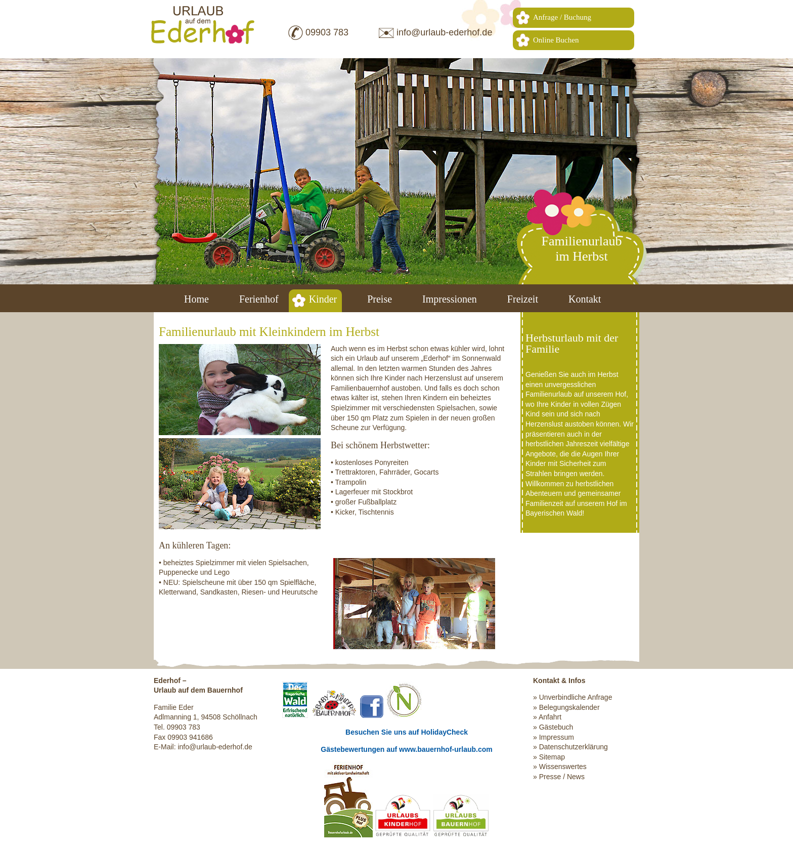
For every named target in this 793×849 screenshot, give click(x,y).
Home (196, 299)
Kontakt (584, 299)
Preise (379, 299)
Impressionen (449, 299)
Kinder (323, 299)
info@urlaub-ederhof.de (444, 32)
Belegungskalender (569, 707)
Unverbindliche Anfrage (575, 697)
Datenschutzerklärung (573, 747)
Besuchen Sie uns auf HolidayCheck (406, 732)
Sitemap (552, 757)
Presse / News (562, 777)
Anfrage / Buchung (562, 17)
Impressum (556, 737)
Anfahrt (550, 717)
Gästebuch (556, 727)
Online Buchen (556, 40)
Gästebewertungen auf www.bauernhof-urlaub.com (406, 749)
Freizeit (522, 299)
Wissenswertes (563, 766)
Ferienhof (259, 299)
